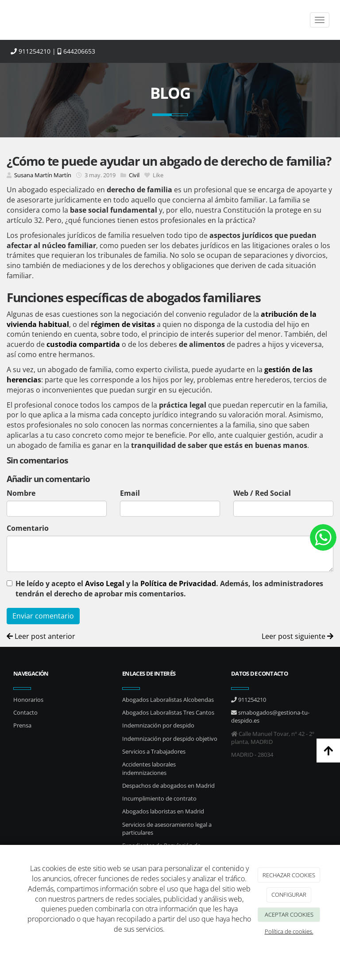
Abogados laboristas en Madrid (163, 811)
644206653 (76, 51)
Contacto (25, 712)
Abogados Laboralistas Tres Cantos (168, 712)
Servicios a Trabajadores (153, 751)
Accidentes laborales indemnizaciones (149, 768)
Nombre (21, 493)
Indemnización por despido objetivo (169, 739)
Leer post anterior (41, 636)
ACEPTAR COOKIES (289, 914)
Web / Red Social (262, 493)
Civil (134, 175)
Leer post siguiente (297, 636)
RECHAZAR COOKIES (289, 875)
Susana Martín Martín (42, 175)
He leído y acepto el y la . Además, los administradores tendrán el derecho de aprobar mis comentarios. (169, 589)
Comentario (28, 528)
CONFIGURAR (288, 895)
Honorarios (28, 700)
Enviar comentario (43, 616)
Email (130, 493)
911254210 (30, 51)
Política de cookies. (289, 931)
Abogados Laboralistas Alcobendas (168, 700)
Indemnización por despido (158, 725)
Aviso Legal (104, 583)
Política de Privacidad (178, 583)
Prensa (22, 725)
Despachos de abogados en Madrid (168, 786)
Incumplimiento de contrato (159, 798)
